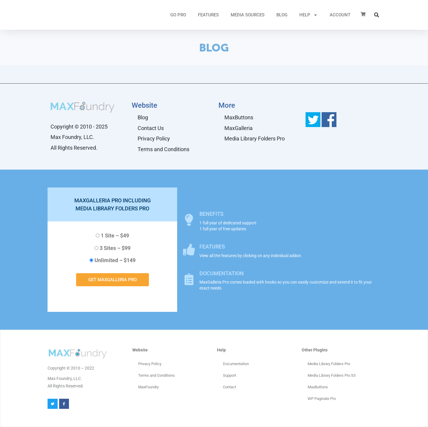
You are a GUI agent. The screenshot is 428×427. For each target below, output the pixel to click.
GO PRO (178, 15)
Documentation (236, 364)
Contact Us (151, 128)
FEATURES (208, 15)
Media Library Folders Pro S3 (331, 375)
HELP (308, 15)
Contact (229, 387)
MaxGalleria (238, 128)
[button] (376, 14)
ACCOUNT (340, 15)
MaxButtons (238, 117)
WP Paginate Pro (322, 398)
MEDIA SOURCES (248, 15)
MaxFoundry (148, 387)
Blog (281, 15)
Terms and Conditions (163, 149)
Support (229, 375)
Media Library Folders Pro (254, 138)
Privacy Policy (154, 138)
